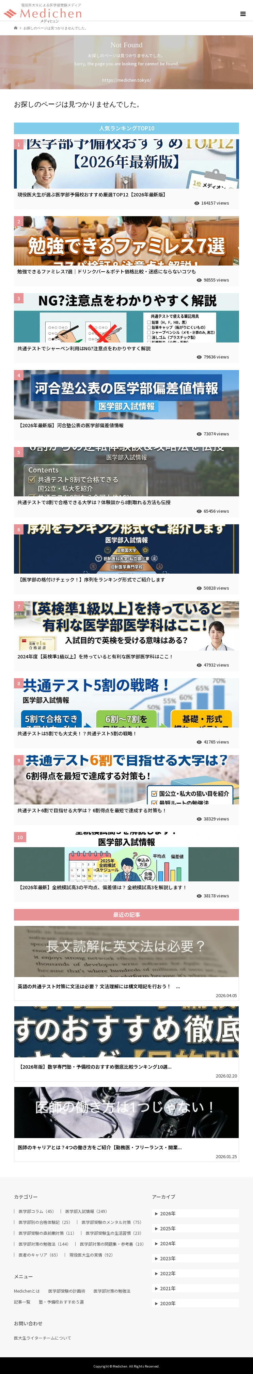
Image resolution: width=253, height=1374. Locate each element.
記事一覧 (22, 1302)
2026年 (168, 1213)
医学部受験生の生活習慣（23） (115, 1233)
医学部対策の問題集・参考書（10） (113, 1244)
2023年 (168, 1258)
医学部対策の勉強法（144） (45, 1244)
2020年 (168, 1303)
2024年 (168, 1243)
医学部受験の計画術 (66, 1291)
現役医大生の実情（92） (92, 1255)
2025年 (168, 1228)
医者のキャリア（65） (39, 1255)
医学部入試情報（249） (87, 1211)
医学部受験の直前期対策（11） (48, 1233)
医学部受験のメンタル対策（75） (113, 1222)
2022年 (168, 1273)
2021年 (168, 1288)
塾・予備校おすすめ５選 (61, 1302)
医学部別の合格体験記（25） (46, 1222)
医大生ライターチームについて (42, 1338)
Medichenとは (27, 1291)
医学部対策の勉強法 (112, 1291)
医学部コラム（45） (37, 1211)
